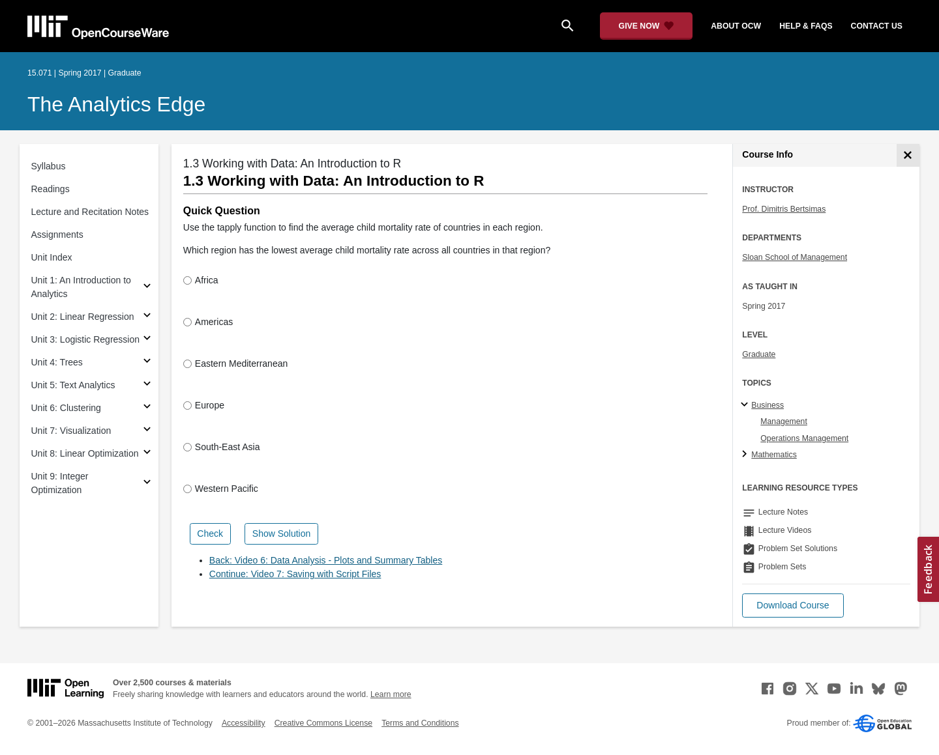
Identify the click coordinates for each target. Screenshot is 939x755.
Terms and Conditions (419, 723)
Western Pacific (220, 488)
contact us (876, 26)
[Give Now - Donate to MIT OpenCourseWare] (646, 26)
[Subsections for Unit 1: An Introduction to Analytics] (147, 287)
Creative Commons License (323, 723)
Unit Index (51, 257)
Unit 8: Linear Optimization (85, 453)
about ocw (736, 26)
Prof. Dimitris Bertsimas (784, 209)
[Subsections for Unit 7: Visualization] (147, 431)
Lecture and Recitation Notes (90, 212)
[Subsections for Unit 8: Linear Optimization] (147, 454)
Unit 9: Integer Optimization (60, 483)
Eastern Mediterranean (235, 363)
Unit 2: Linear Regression (82, 316)
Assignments (57, 234)
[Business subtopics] (746, 405)
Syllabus (48, 166)
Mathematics (773, 454)
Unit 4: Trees (57, 362)
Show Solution (281, 533)
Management (783, 421)
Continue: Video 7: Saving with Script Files (295, 574)
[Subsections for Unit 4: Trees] (147, 362)
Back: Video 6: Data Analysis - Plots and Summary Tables (325, 560)
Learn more (390, 694)
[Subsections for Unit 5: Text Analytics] (147, 385)
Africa (200, 280)
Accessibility (243, 723)
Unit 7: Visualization (71, 430)
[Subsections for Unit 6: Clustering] (147, 408)
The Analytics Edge (116, 104)
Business (767, 405)
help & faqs (805, 26)
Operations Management (804, 438)
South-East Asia (221, 447)
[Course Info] (908, 155)
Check (210, 533)
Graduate (758, 354)
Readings (50, 189)
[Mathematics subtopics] (746, 454)
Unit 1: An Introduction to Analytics (81, 287)
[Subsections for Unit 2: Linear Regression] (147, 317)
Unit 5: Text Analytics (73, 385)
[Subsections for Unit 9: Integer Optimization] (147, 483)
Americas (208, 322)
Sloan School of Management (794, 257)
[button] (792, 605)
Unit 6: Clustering (66, 408)
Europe (203, 405)
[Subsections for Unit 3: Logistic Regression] (147, 340)
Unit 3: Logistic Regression (85, 339)
